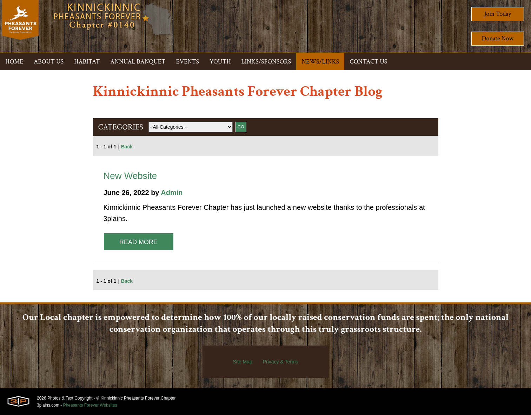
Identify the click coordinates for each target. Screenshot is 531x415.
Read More (138, 242)
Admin (171, 192)
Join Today (497, 14)
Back (127, 146)
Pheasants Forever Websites (90, 405)
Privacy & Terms (280, 361)
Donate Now (497, 38)
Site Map (242, 361)
